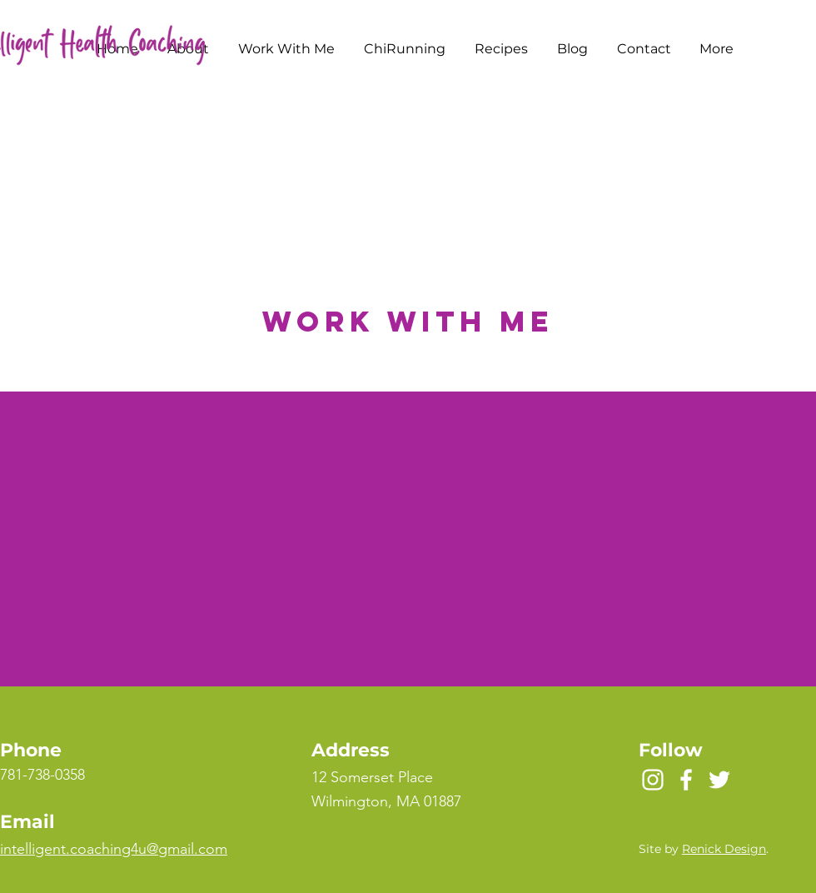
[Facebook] (686, 780)
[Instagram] (653, 780)
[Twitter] (719, 780)
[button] (286, 49)
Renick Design (724, 848)
